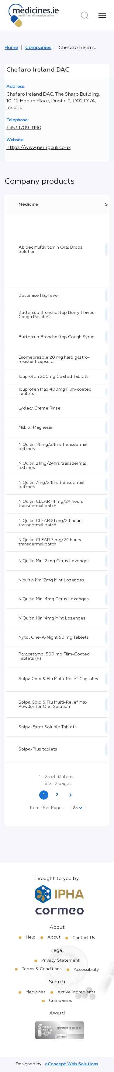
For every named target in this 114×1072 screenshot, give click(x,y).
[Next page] (70, 795)
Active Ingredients (76, 992)
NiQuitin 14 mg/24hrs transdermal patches (53, 446)
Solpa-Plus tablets (38, 749)
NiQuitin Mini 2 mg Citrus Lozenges (54, 561)
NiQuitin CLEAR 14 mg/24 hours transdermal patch (51, 503)
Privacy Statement (60, 960)
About (53, 937)
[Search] (84, 15)
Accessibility (86, 969)
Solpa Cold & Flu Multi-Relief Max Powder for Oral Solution (53, 704)
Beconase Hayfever (39, 295)
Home (11, 47)
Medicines (36, 992)
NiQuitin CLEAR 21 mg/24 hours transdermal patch (51, 523)
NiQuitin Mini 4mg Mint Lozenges (52, 618)
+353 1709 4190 (23, 128)
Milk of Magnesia (35, 427)
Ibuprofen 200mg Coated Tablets (53, 376)
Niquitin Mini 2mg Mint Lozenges (51, 580)
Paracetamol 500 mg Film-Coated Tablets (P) (54, 656)
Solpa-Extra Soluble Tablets (48, 727)
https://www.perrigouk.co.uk (38, 147)
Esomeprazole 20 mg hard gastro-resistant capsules (54, 359)
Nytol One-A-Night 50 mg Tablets (54, 637)
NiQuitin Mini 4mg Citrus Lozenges (54, 599)
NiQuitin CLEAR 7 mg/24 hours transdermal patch (50, 542)
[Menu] (102, 15)
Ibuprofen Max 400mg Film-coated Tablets (55, 391)
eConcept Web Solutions (71, 1064)
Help (31, 937)
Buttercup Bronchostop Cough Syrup (57, 337)
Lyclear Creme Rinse (39, 408)
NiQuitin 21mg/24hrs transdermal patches (52, 465)
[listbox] (77, 808)
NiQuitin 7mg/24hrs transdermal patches (52, 485)
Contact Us (83, 938)
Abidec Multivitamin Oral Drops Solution (50, 249)
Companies (38, 47)
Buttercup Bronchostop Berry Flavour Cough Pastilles (57, 315)
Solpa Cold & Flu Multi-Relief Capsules (58, 679)
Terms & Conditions (42, 969)
